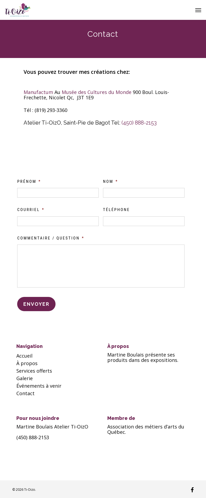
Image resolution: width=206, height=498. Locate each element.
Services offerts (34, 370)
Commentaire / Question (50, 238)
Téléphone (116, 209)
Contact (25, 393)
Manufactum (39, 92)
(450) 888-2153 (139, 122)
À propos (27, 363)
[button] (198, 10)
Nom (110, 181)
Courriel (31, 209)
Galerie (24, 378)
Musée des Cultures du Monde (97, 92)
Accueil (24, 355)
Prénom (29, 181)
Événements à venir (38, 385)
